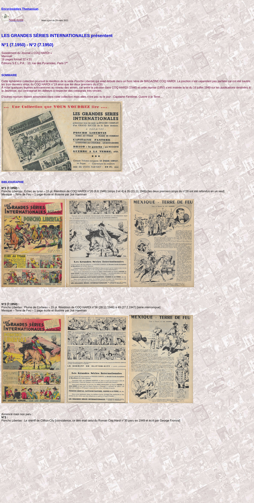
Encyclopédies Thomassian (19, 8)
